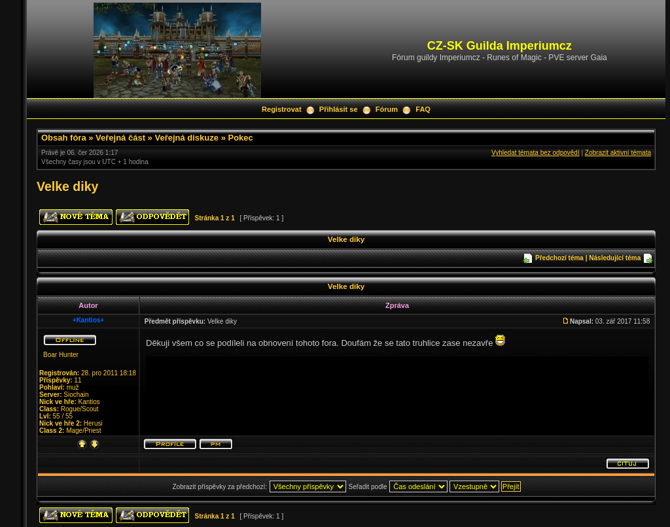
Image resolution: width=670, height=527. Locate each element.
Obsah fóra (63, 138)
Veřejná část (120, 138)
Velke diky (67, 186)
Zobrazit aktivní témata (618, 152)
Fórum (387, 109)
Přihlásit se (338, 109)
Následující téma (615, 258)
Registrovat (282, 109)
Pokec (240, 138)
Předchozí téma (559, 258)
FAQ (423, 109)
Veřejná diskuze (186, 138)
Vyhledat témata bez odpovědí (535, 152)
